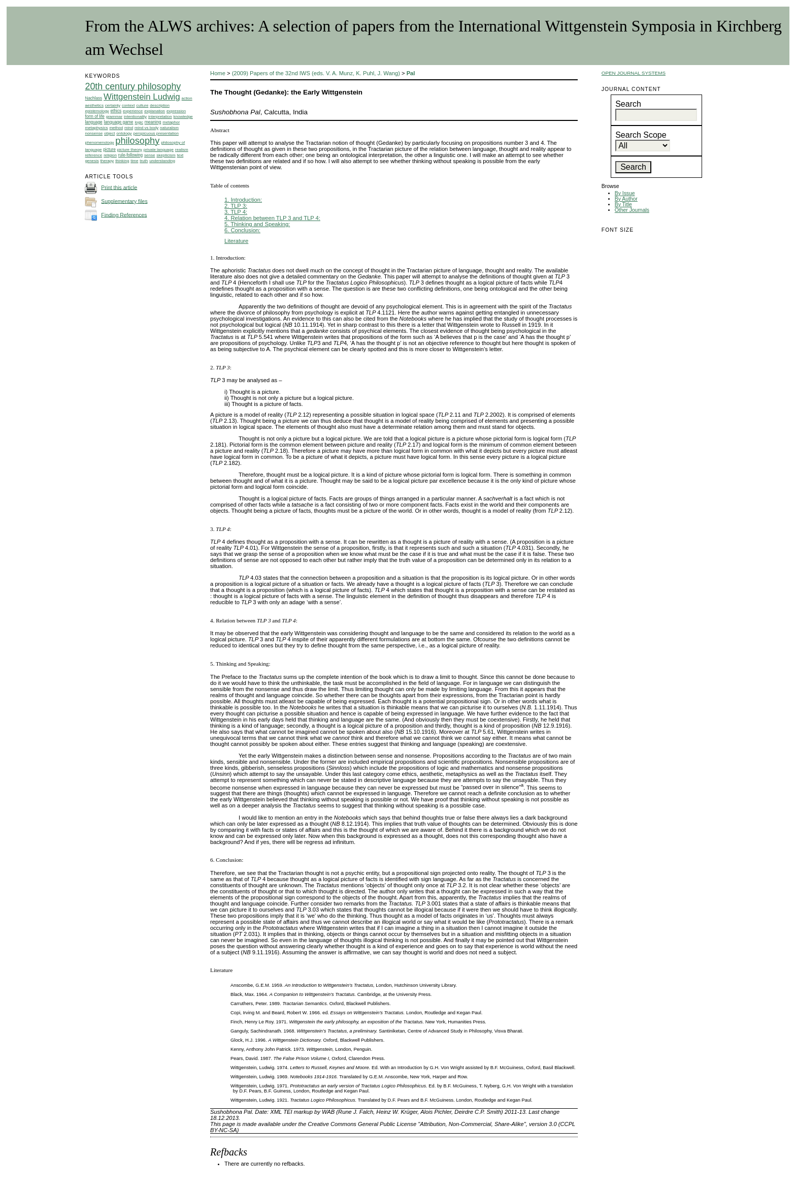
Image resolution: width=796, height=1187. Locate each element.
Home (217, 73)
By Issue (625, 193)
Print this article (119, 187)
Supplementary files (124, 201)
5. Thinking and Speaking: (257, 224)
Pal (411, 73)
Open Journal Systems (634, 73)
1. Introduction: (243, 200)
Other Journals (632, 210)
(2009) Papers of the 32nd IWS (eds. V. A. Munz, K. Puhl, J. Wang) (316, 73)
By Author (626, 199)
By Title (623, 204)
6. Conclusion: (242, 230)
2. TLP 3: (235, 206)
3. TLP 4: (235, 212)
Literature (236, 241)
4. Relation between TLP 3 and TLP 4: (272, 218)
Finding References (124, 214)
